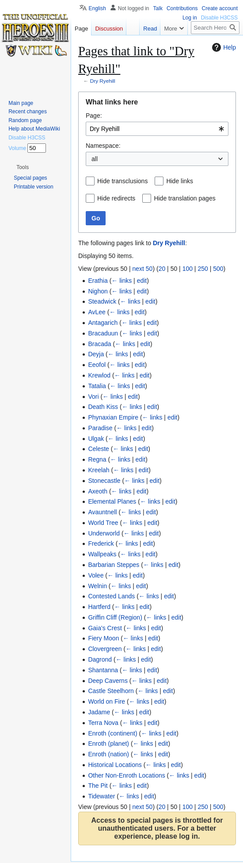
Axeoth (97, 491)
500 (218, 268)
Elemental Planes (112, 501)
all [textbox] (94, 158)
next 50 (142, 268)
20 (162, 268)
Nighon (97, 291)
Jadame (99, 712)
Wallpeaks (102, 554)
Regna (97, 459)
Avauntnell (102, 512)
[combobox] (157, 129)
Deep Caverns (108, 680)
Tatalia (97, 385)
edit (142, 280)
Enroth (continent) (112, 733)
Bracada (99, 343)
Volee (95, 575)
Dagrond (100, 659)
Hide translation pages (184, 198)
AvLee (96, 312)
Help (223, 47)
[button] (22, 167)
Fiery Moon (103, 638)
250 (202, 268)
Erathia (97, 280)
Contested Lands (111, 596)
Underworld (104, 533)
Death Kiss (103, 406)
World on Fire (106, 701)
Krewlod (99, 375)
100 (187, 268)
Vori (93, 396)
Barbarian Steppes (113, 564)
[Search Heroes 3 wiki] (215, 27)
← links (121, 280)
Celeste (98, 448)
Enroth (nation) (108, 754)
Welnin (97, 585)
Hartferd (99, 606)
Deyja (96, 354)
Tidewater (101, 796)
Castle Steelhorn (111, 690)
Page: (94, 115)
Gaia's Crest (105, 628)
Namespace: (103, 145)
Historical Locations (114, 764)
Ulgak (96, 438)
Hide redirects (116, 198)
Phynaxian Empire (113, 417)
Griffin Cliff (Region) (115, 617)
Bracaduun (103, 333)
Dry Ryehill (102, 81)
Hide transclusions (122, 181)
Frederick (101, 543)
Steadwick (102, 301)
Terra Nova (103, 722)
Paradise (100, 428)
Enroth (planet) (108, 743)
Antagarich (103, 322)
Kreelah (98, 470)
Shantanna (103, 670)
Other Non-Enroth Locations (126, 775)
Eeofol (97, 364)
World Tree (103, 522)
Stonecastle (104, 480)
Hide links (179, 181)
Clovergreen (105, 648)
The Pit (97, 785)
